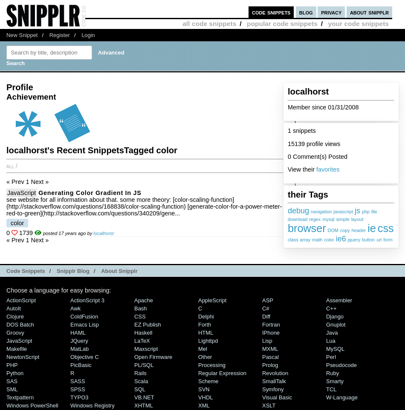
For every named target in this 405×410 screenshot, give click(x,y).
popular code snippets (282, 23)
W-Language (342, 397)
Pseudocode (341, 365)
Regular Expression (222, 373)
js (357, 210)
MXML (270, 349)
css (386, 228)
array (305, 239)
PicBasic (81, 365)
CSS (140, 316)
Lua (331, 341)
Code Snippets (25, 271)
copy (345, 230)
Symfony (273, 389)
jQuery (79, 341)
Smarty (335, 381)
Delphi (206, 316)
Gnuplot (335, 324)
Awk (75, 308)
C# (265, 308)
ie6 (341, 239)
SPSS (77, 389)
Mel (202, 349)
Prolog (270, 365)
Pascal (270, 357)
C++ (331, 308)
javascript (343, 211)
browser (307, 228)
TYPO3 (79, 397)
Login (88, 35)
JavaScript (21, 192)
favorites (327, 169)
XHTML (143, 405)
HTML (205, 333)
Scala (141, 381)
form (388, 239)
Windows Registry (92, 405)
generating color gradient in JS (89, 192)
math (317, 239)
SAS (11, 381)
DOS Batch (20, 324)
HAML (78, 333)
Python (14, 373)
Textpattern (20, 397)
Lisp (267, 341)
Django (335, 316)
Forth (204, 324)
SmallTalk (274, 381)
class (293, 239)
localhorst (103, 233)
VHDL (205, 397)
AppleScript (212, 300)
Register (59, 35)
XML (204, 405)
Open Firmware (153, 357)
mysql (328, 219)
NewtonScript (22, 357)
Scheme (208, 381)
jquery (354, 239)
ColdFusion (84, 316)
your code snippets (358, 23)
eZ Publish (147, 324)
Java (332, 333)
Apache (143, 300)
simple (342, 219)
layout (357, 219)
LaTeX (142, 341)
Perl (331, 357)
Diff (266, 316)
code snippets (271, 12)
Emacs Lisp (84, 324)
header (359, 230)
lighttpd (208, 341)
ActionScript (21, 300)
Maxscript (146, 349)
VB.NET (144, 397)
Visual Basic (277, 397)
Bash (140, 308)
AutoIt (13, 308)
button (368, 239)
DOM (333, 230)
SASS (77, 381)
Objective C (84, 357)
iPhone (271, 333)
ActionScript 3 (87, 300)
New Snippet (22, 35)
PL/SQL (143, 365)
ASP (267, 300)
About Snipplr (119, 271)
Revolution (275, 373)
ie (371, 228)
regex (315, 219)
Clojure (15, 316)
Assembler (339, 300)
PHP (12, 365)
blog (306, 12)
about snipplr (369, 12)
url (379, 239)
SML (12, 389)
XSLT (268, 405)
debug (298, 210)
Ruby (332, 373)
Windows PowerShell (32, 405)
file (374, 211)
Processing (212, 365)
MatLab (79, 349)
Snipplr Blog (73, 271)
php (366, 211)
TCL (331, 389)
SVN (204, 389)
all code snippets (209, 23)
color (329, 239)
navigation (321, 211)
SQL (139, 389)
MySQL (335, 349)
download (297, 219)
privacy (331, 12)
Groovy (15, 333)
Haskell (143, 333)
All (10, 166)
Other (205, 357)
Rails (140, 373)
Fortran (271, 324)
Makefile (16, 349)
